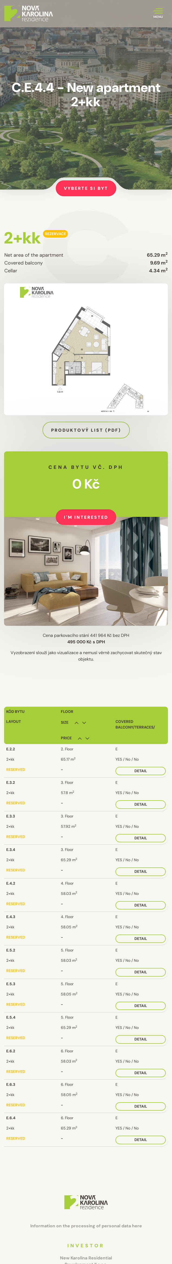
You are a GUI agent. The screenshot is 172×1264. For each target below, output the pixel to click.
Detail (140, 770)
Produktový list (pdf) (86, 430)
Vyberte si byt (86, 188)
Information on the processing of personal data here (86, 1226)
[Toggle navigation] (158, 13)
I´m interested (86, 517)
